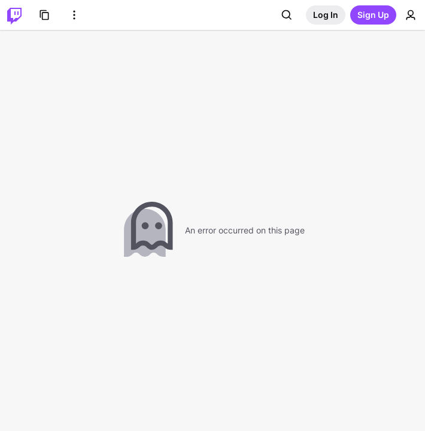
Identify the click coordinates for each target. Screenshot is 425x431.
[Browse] (44, 15)
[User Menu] (410, 15)
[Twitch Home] (14, 15)
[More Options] (74, 15)
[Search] (286, 15)
